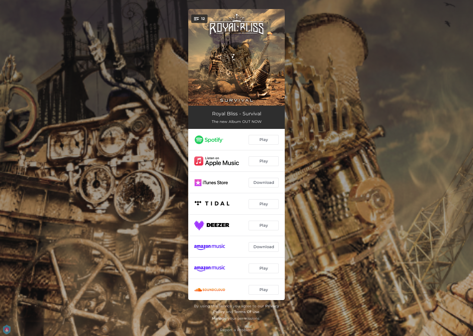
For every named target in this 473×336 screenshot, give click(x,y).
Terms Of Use (246, 311)
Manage (219, 318)
